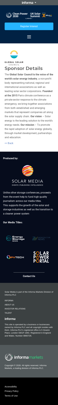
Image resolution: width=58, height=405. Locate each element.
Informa (9, 301)
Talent (8, 313)
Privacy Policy (11, 391)
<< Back (9, 143)
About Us (9, 305)
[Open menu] (29, 35)
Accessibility (11, 386)
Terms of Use (11, 396)
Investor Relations (15, 309)
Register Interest (29, 26)
